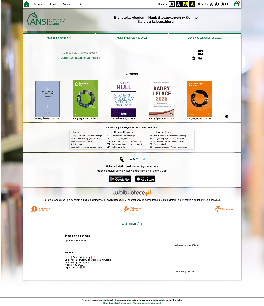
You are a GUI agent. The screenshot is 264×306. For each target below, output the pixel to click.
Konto (79, 4)
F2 (225, 3)
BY (192, 3)
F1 (217, 3)
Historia (53, 4)
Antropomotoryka (118, 147)
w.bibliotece (115, 200)
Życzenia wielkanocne (77, 235)
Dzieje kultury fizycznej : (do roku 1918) (85, 139)
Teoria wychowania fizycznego (123, 136)
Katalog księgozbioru (58, 37)
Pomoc (66, 4)
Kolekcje (96, 58)
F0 (211, 3)
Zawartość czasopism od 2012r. (205, 37)
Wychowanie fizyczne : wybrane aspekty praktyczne (131, 144)
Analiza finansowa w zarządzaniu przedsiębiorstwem (174, 136)
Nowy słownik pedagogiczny (81, 141)
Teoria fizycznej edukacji (121, 139)
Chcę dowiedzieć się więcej (117, 303)
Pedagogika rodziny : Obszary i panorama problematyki (175, 147)
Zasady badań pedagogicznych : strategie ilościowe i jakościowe (95, 136)
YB (185, 3)
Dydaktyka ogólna (77, 144)
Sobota (69, 252)
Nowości (38, 4)
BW (178, 3)
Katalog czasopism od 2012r (132, 37)
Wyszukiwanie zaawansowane (75, 58)
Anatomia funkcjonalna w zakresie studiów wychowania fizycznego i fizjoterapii (100, 147)
